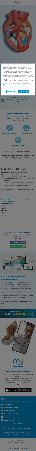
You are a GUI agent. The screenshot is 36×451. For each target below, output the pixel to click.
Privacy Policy (19, 77)
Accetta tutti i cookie (23, 91)
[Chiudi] (33, 65)
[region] (18, 79)
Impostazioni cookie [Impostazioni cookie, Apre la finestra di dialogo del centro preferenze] (11, 91)
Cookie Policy (11, 77)
